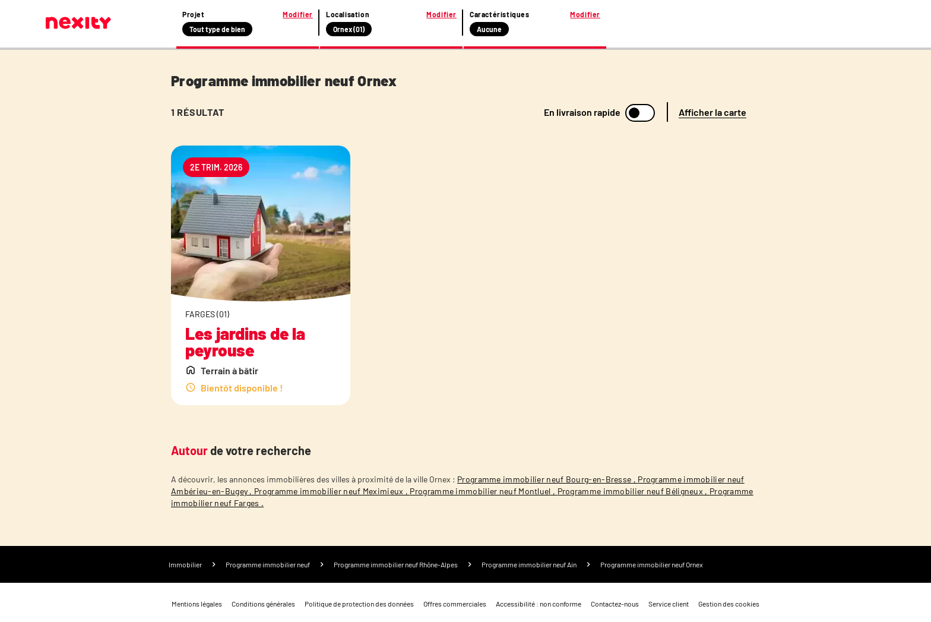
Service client (668, 603)
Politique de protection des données (359, 603)
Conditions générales (263, 603)
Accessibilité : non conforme (538, 603)
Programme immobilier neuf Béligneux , (634, 491)
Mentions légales (197, 603)
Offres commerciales (454, 603)
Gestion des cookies (728, 603)
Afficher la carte (712, 112)
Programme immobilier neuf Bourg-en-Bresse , (547, 479)
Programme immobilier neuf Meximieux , (332, 491)
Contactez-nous (615, 603)
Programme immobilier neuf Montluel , (483, 491)
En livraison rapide (582, 112)
